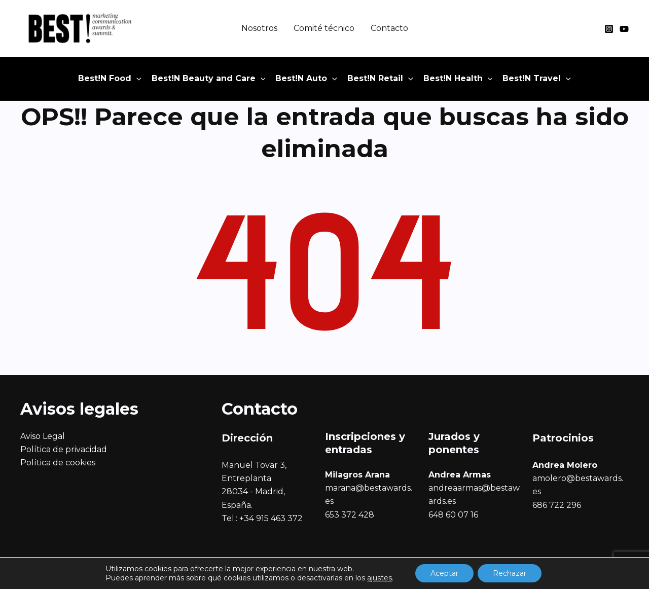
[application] (136, 78)
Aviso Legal (42, 436)
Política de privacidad (63, 449)
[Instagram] (609, 28)
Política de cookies (57, 462)
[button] (110, 78)
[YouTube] (624, 28)
